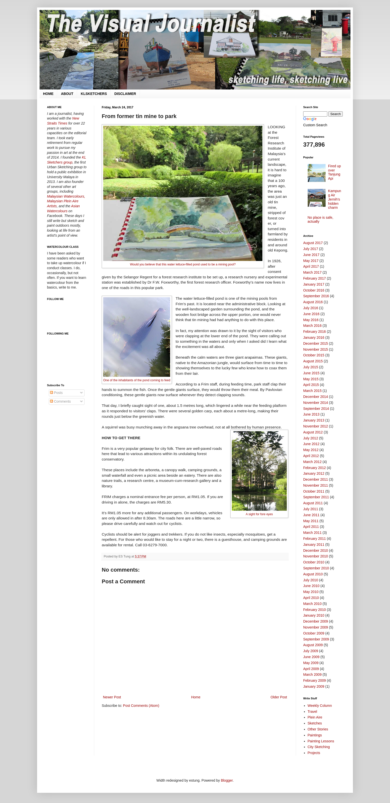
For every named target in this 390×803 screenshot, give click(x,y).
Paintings (315, 735)
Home (195, 697)
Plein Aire (315, 717)
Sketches (315, 723)
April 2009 (311, 669)
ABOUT (67, 94)
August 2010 (313, 574)
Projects (314, 753)
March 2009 (312, 674)
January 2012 (313, 473)
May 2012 (310, 450)
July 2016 (310, 308)
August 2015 (313, 361)
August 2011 (313, 503)
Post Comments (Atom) (141, 706)
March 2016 (312, 326)
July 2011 (310, 509)
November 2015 (315, 349)
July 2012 (310, 438)
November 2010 (315, 556)
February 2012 (314, 468)
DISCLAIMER (125, 94)
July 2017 (310, 249)
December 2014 (315, 397)
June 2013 (311, 414)
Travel (312, 712)
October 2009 (313, 633)
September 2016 (316, 296)
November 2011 (315, 485)
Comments (60, 401)
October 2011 (313, 491)
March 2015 (312, 391)
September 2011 (316, 497)
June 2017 (311, 255)
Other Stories (318, 729)
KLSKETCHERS (94, 94)
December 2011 (315, 479)
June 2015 (311, 373)
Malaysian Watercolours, (66, 196)
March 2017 (312, 272)
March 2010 (312, 604)
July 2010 (310, 580)
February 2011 (314, 539)
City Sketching (319, 747)
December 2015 (315, 343)
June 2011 (311, 515)
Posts (56, 393)
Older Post (279, 697)
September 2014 (316, 409)
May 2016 (310, 320)
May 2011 (310, 521)
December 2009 (315, 621)
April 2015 (311, 385)
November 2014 (315, 403)
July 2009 (310, 651)
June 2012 (311, 444)
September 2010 (316, 568)
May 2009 (310, 663)
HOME (48, 94)
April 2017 (311, 266)
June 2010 (311, 586)
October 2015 (313, 355)
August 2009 (313, 645)
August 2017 (313, 243)
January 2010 (313, 615)
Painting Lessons (321, 741)
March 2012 (312, 462)
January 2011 (313, 545)
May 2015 (310, 379)
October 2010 (313, 562)
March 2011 (312, 533)
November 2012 (315, 426)
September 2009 (316, 639)
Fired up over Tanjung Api (334, 172)
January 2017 (313, 284)
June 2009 (311, 657)
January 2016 (313, 337)
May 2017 (310, 261)
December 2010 (315, 550)
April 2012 (311, 456)
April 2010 (311, 598)
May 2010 (310, 592)
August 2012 (313, 432)
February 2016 (314, 332)
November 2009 (315, 627)
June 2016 (311, 314)
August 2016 (313, 302)
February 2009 (314, 680)
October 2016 (313, 290)
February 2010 (314, 610)
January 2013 (313, 420)
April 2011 (311, 527)
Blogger (227, 780)
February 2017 (314, 278)
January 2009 (313, 686)
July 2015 (310, 367)
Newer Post (112, 697)
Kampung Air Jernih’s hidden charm (334, 199)
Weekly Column (320, 706)
